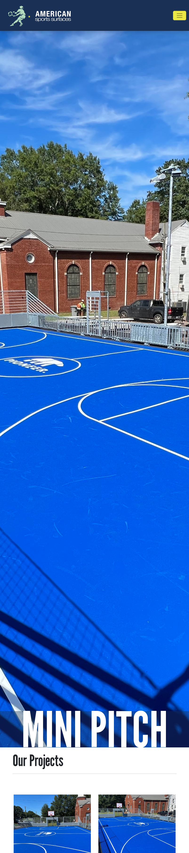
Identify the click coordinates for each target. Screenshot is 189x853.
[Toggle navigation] (179, 15)
